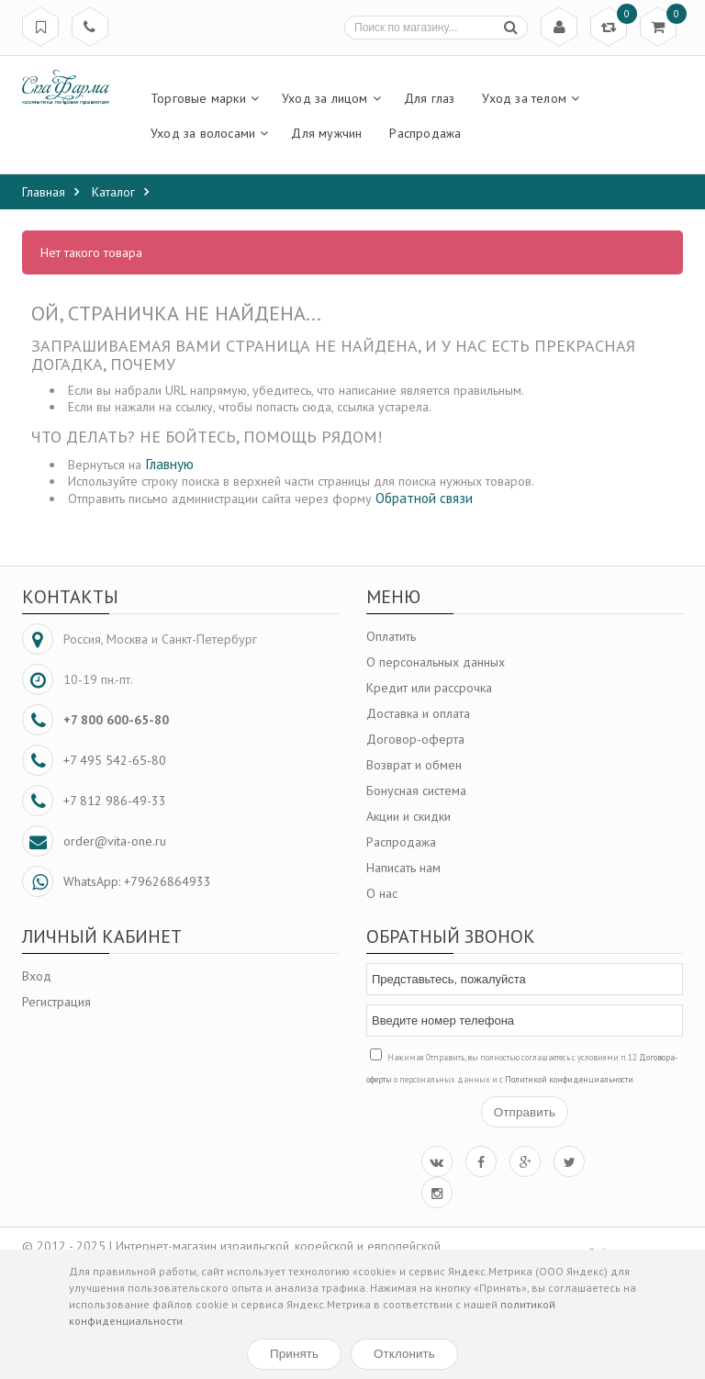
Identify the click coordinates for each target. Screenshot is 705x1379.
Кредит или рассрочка (429, 687)
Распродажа (401, 842)
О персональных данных (435, 662)
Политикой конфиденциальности (569, 1079)
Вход (36, 976)
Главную (169, 463)
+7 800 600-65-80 (116, 720)
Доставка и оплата (418, 713)
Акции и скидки (408, 816)
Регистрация (56, 1001)
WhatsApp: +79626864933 (137, 881)
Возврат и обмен (414, 765)
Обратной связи (424, 497)
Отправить (524, 1112)
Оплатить (391, 636)
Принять (294, 1354)
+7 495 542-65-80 (114, 760)
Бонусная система (416, 790)
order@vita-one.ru (114, 841)
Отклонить (404, 1354)
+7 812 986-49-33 (114, 800)
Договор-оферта (415, 739)
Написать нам (403, 867)
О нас (381, 893)
